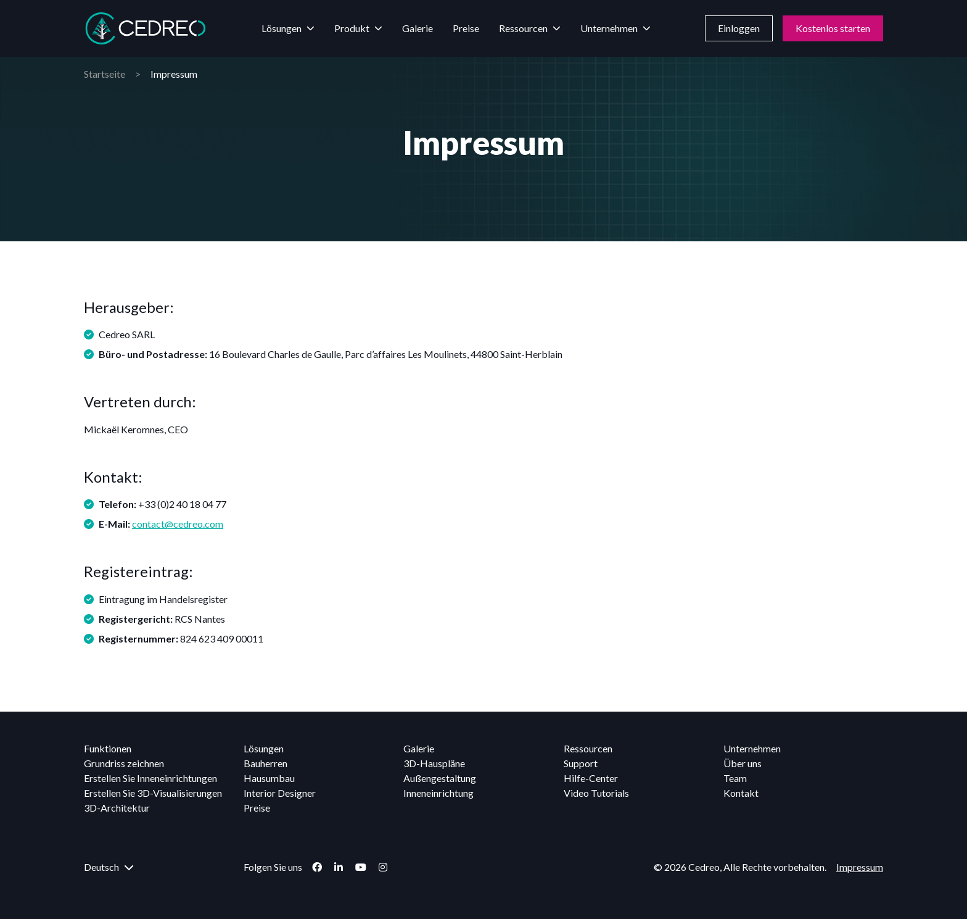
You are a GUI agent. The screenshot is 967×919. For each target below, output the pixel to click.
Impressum (859, 867)
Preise (466, 28)
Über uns (742, 763)
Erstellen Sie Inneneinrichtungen (150, 778)
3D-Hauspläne (434, 763)
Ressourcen (523, 28)
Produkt (351, 28)
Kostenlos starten (833, 28)
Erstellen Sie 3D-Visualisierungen (153, 793)
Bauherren (265, 763)
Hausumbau (269, 778)
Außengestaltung (439, 778)
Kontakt (741, 793)
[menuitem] (159, 867)
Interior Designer (280, 793)
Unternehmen (609, 28)
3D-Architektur (117, 807)
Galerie (417, 28)
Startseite (104, 74)
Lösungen (281, 28)
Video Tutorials (596, 793)
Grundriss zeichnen (124, 763)
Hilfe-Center (591, 778)
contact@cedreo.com (177, 524)
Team (735, 778)
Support (581, 763)
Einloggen (739, 28)
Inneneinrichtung (438, 793)
